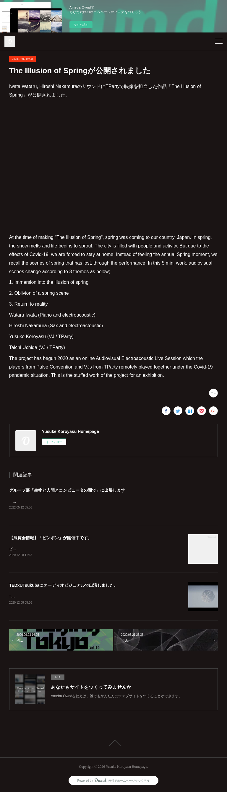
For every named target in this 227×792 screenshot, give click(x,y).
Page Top (113, 744)
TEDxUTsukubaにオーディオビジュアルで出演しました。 (63, 586)
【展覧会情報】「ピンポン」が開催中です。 (50, 538)
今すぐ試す (81, 24)
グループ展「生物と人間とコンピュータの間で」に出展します (67, 490)
